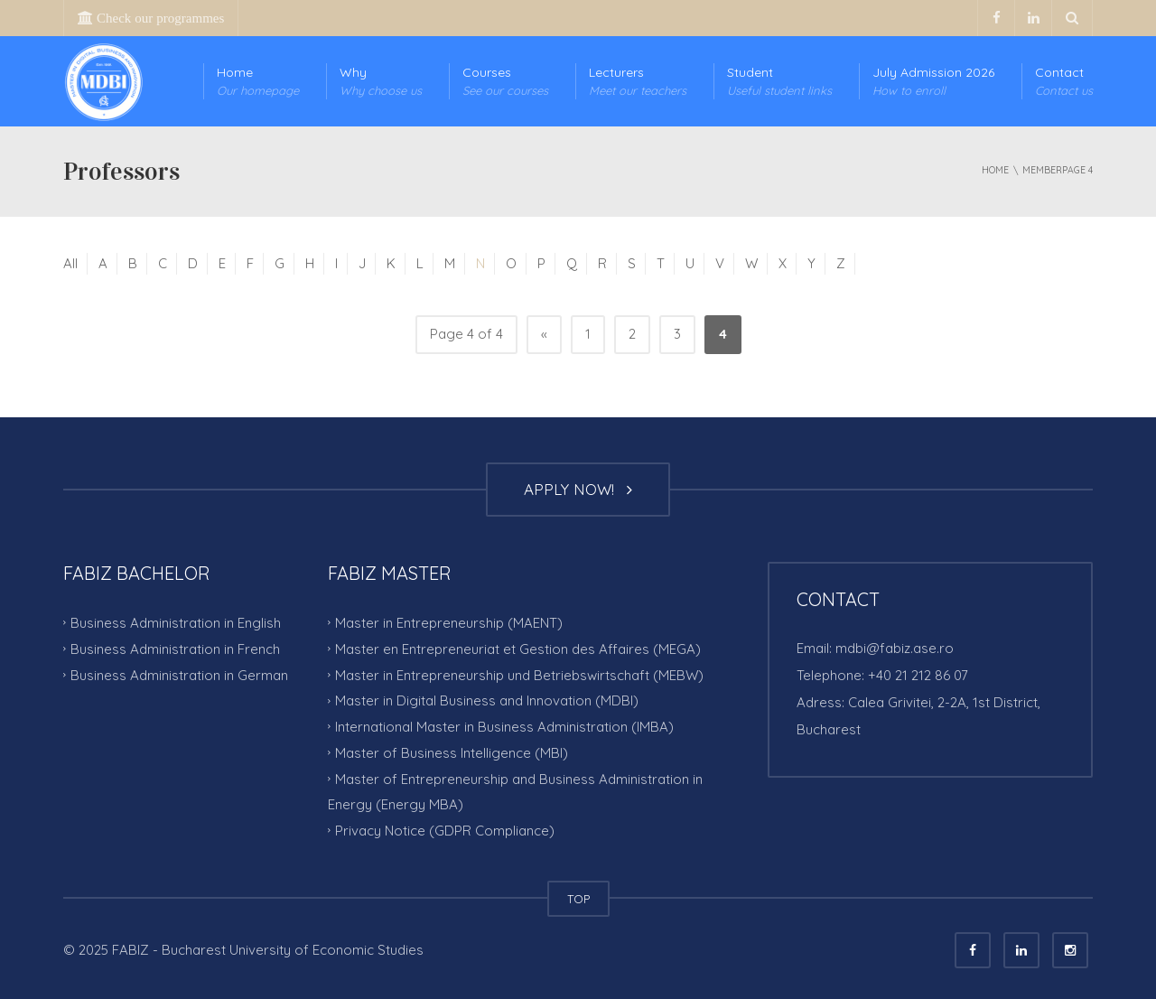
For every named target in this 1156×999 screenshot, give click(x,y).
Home (258, 81)
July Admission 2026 (933, 81)
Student (779, 81)
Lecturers (637, 81)
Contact (1064, 81)
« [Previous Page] (544, 333)
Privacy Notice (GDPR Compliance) (445, 830)
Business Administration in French (175, 649)
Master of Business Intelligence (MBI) (451, 752)
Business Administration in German (179, 674)
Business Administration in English (175, 622)
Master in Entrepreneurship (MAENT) (449, 622)
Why (381, 81)
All (70, 263)
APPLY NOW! (578, 489)
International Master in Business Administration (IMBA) (504, 726)
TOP (578, 899)
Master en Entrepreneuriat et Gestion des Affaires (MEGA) (518, 649)
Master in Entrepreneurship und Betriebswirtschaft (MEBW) (519, 674)
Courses (505, 81)
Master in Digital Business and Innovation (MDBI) (487, 700)
